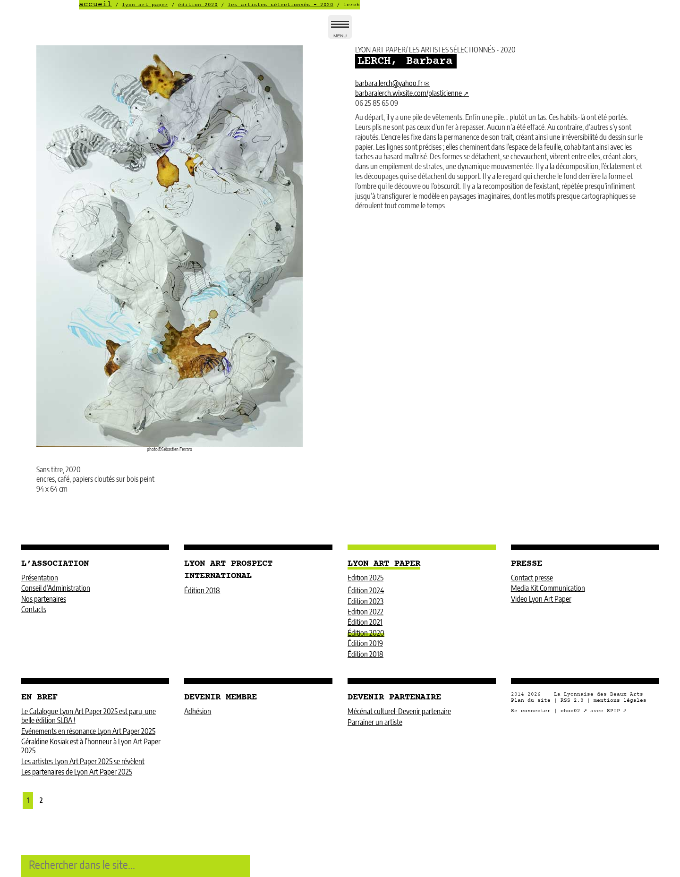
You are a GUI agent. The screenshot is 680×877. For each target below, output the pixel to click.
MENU (340, 31)
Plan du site (531, 700)
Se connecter (531, 711)
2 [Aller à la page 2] (41, 800)
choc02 (570, 711)
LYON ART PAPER (145, 5)
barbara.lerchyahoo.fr (389, 83)
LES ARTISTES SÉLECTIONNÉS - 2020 (280, 5)
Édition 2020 (198, 5)
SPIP (613, 711)
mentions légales (620, 700)
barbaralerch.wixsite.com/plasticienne (408, 93)
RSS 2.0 (572, 700)
